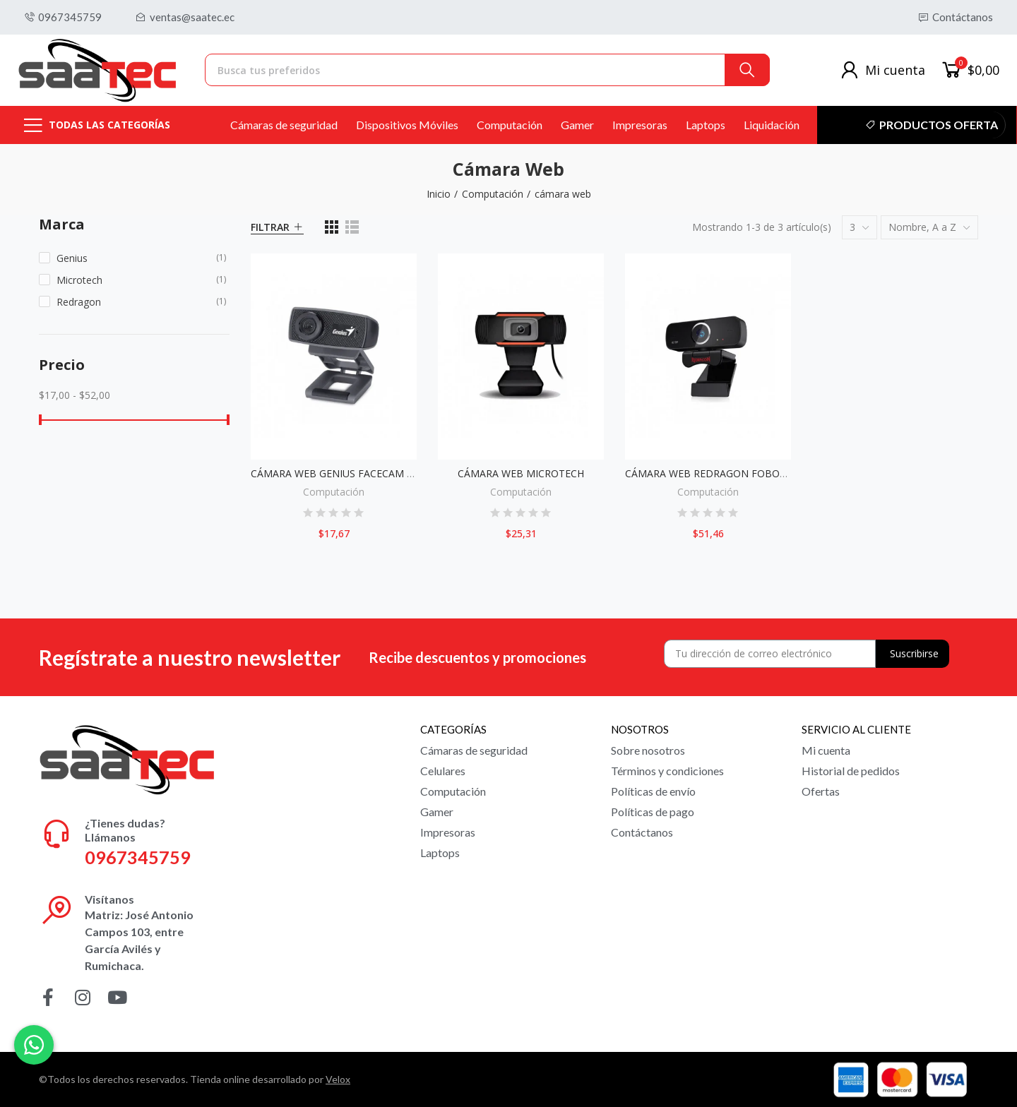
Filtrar (270, 227)
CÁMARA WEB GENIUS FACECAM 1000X (343, 473)
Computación (333, 491)
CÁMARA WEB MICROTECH (521, 473)
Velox (338, 1079)
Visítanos (109, 899)
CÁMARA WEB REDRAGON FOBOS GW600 (723, 473)
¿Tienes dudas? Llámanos (125, 830)
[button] (63, 17)
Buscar (747, 70)
